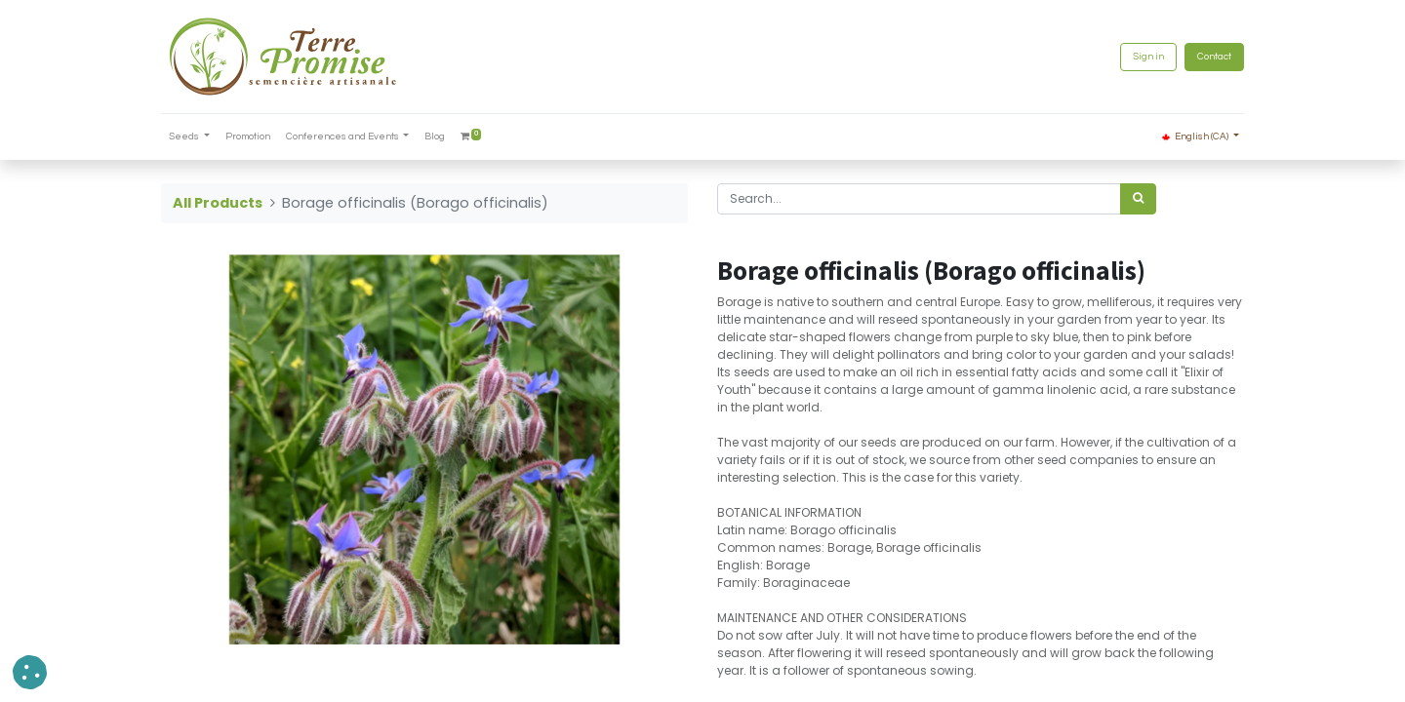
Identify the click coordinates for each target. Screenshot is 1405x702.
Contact (1214, 56)
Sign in (1148, 56)
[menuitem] (248, 137)
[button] (30, 672)
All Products (217, 203)
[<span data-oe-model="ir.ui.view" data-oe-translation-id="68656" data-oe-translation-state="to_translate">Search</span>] (1138, 198)
